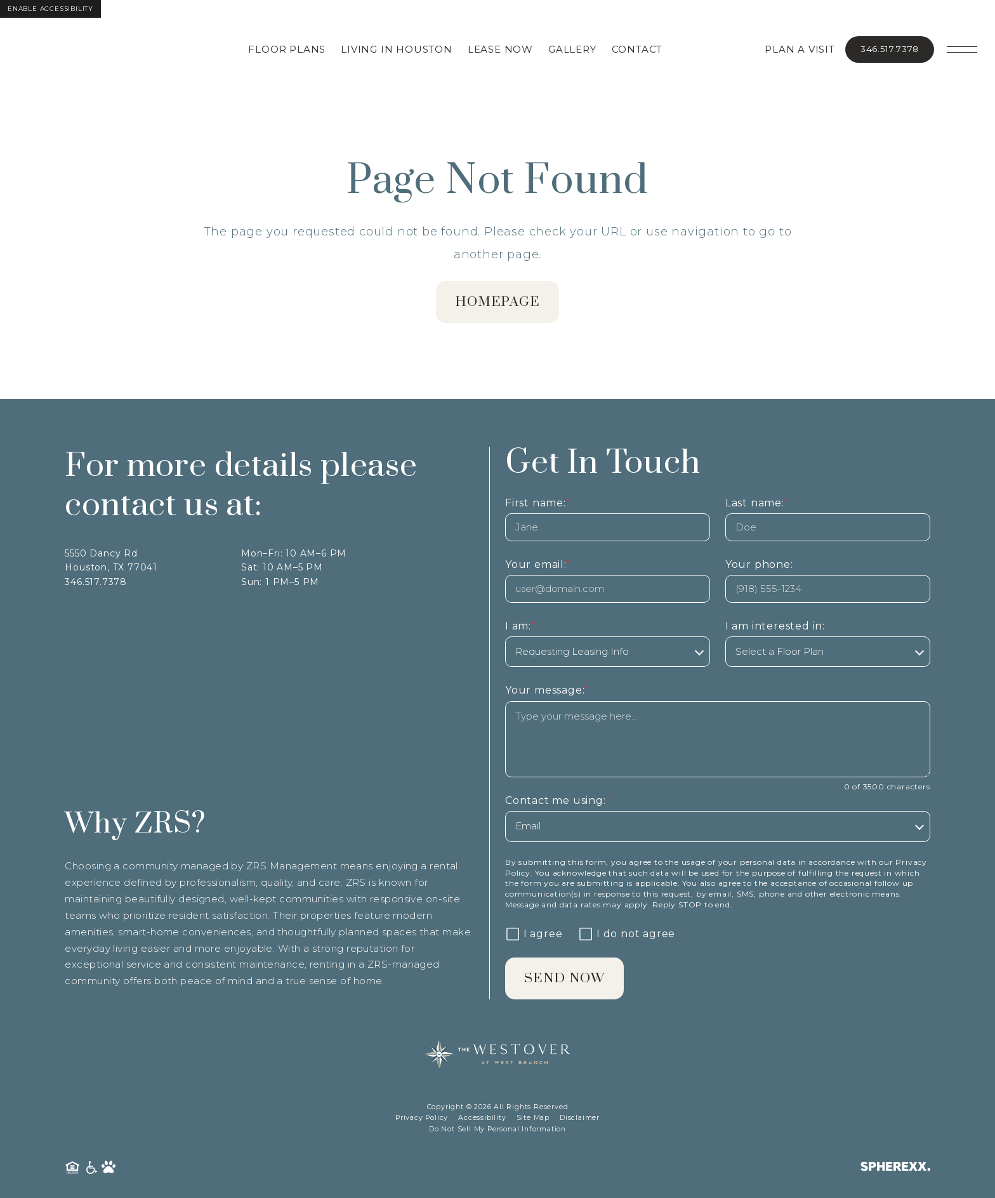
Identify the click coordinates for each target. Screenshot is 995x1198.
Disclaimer (580, 1119)
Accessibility (482, 1119)
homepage (497, 302)
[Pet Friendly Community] (108, 1169)
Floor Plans (291, 49)
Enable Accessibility (50, 8)
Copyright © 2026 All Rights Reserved (498, 1108)
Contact (641, 49)
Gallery (577, 49)
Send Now (565, 979)
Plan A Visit (800, 49)
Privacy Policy (421, 1119)
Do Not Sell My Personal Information (497, 1130)
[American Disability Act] (92, 1169)
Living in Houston (401, 49)
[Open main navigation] (962, 49)
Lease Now (504, 49)
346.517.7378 (889, 49)
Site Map (533, 1119)
